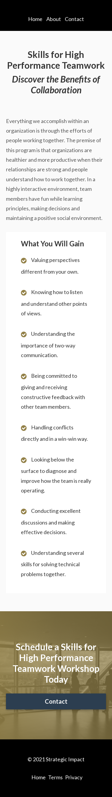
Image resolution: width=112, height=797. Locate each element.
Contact (74, 19)
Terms (55, 777)
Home (35, 19)
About (53, 19)
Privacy (73, 777)
